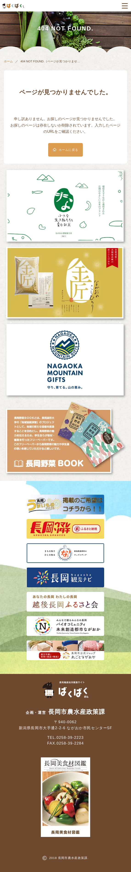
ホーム (8, 61)
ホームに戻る (68, 150)
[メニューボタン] (125, 5)
